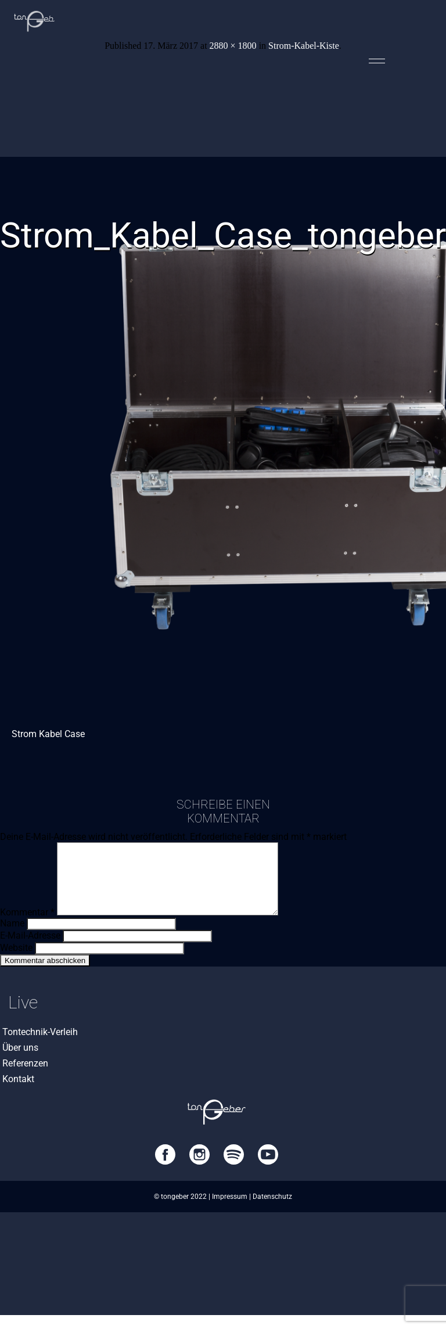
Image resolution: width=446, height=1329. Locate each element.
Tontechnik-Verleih (40, 1045)
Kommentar (27, 926)
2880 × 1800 (233, 46)
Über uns (20, 1061)
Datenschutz (272, 1210)
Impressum (229, 1210)
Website (16, 961)
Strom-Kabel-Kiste (303, 46)
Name (12, 937)
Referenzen (25, 1077)
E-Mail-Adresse (30, 949)
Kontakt (18, 1092)
